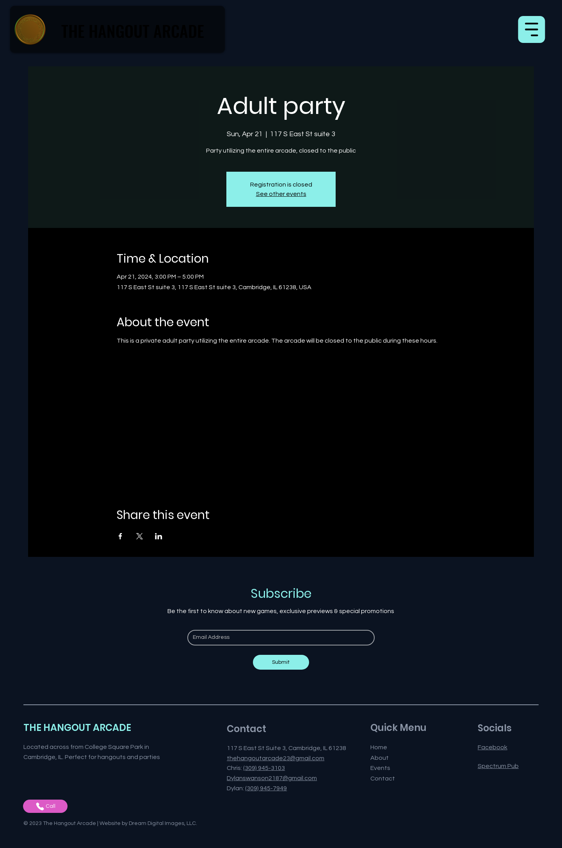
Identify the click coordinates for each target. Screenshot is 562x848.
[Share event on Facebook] (120, 536)
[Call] (45, 806)
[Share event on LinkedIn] (158, 536)
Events (380, 768)
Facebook (492, 747)
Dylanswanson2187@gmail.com (272, 778)
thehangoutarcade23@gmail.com (275, 758)
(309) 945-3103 (264, 768)
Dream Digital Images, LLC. (163, 823)
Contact (382, 778)
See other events (281, 194)
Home (378, 747)
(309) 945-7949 (266, 788)
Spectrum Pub (498, 766)
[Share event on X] (139, 536)
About (379, 758)
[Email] (278, 638)
